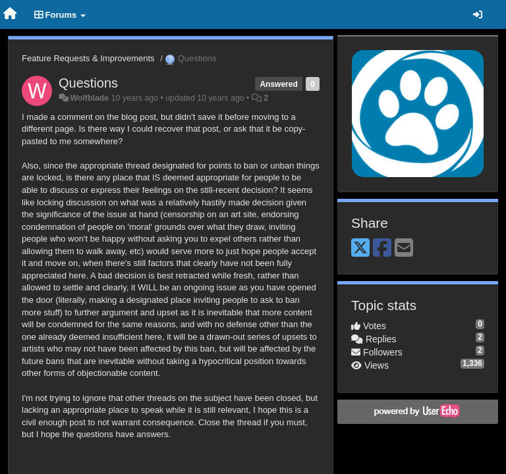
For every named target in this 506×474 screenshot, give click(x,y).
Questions (88, 83)
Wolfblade (89, 98)
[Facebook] (382, 248)
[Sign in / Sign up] (478, 14)
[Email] (404, 248)
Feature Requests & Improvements (88, 58)
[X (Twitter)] (360, 248)
